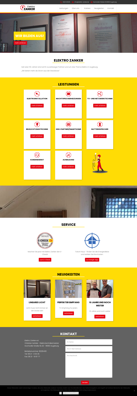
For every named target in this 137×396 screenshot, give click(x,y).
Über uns (75, 8)
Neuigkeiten (99, 8)
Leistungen (63, 8)
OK (61, 393)
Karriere (87, 8)
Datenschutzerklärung (71, 393)
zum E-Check (45, 260)
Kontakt (111, 8)
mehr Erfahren (37, 105)
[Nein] (134, 391)
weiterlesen (37, 316)
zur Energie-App (92, 260)
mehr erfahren (20, 43)
